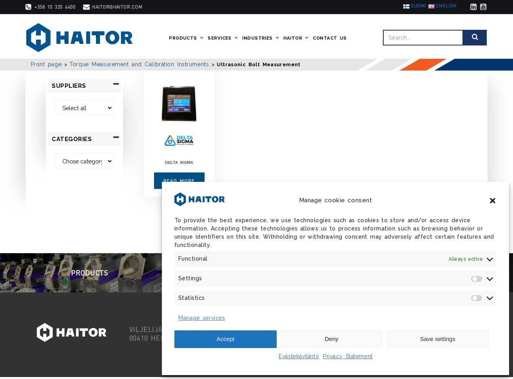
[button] (493, 201)
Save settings (437, 338)
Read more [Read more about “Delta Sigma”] (179, 180)
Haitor (297, 38)
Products (187, 38)
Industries (261, 38)
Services (223, 38)
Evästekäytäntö (299, 356)
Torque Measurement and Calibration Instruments (139, 64)
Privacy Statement (348, 356)
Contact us (330, 38)
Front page (46, 64)
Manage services (201, 318)
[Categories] (84, 161)
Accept (225, 338)
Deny (331, 338)
